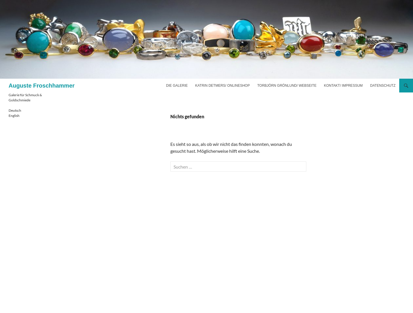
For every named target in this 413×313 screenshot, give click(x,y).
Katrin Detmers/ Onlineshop (222, 86)
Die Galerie (177, 86)
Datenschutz (383, 86)
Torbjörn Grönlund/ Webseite (286, 86)
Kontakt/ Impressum (343, 86)
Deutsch (15, 110)
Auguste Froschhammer (42, 85)
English (14, 115)
